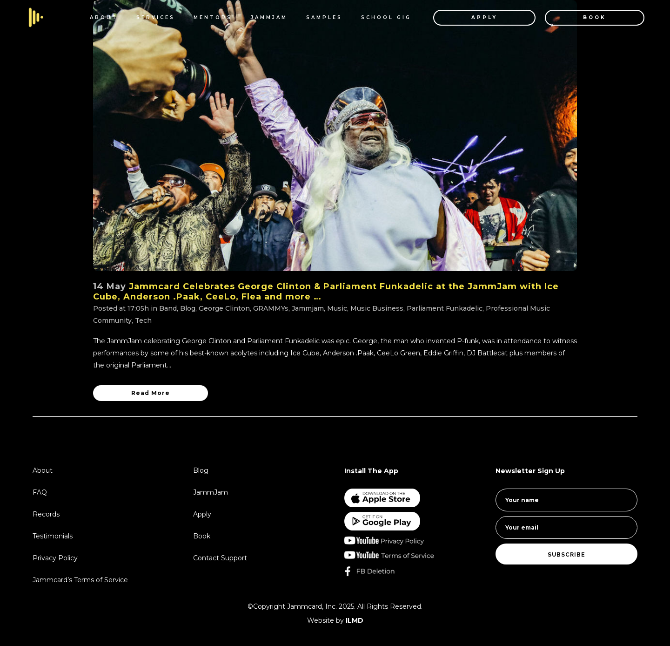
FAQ (40, 492)
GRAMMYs (270, 308)
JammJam (210, 492)
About (43, 470)
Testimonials (53, 536)
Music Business (376, 308)
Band (168, 308)
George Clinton (224, 308)
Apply (202, 514)
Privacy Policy (55, 558)
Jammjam (308, 308)
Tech (143, 320)
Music (337, 308)
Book (201, 536)
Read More (150, 392)
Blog (187, 308)
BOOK (586, 17)
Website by (335, 620)
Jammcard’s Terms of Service (80, 580)
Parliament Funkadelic (444, 308)
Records (46, 514)
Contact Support (220, 558)
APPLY (476, 17)
